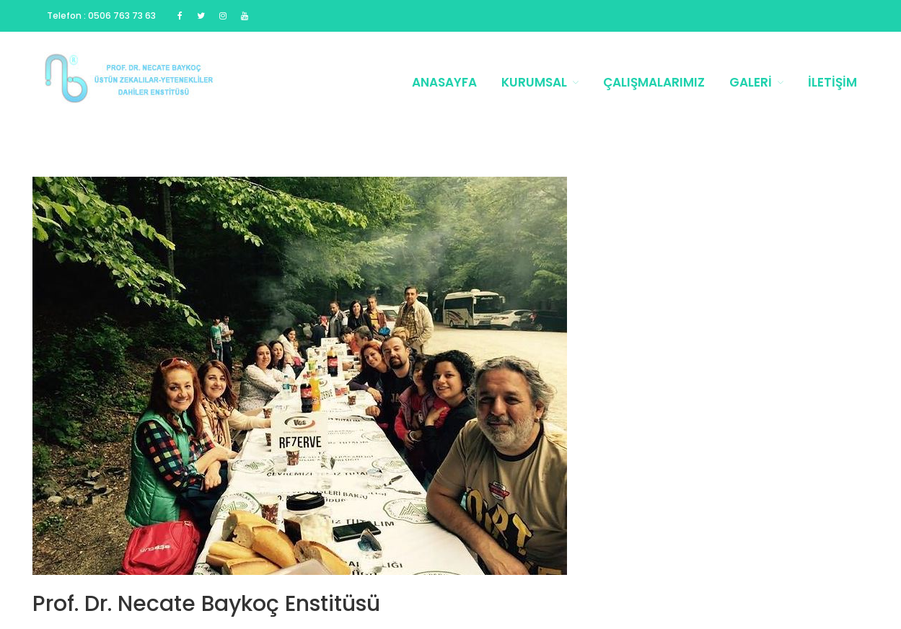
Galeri (750, 82)
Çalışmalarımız (654, 82)
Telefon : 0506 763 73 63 (101, 15)
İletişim (832, 82)
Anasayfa (444, 82)
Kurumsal (534, 82)
